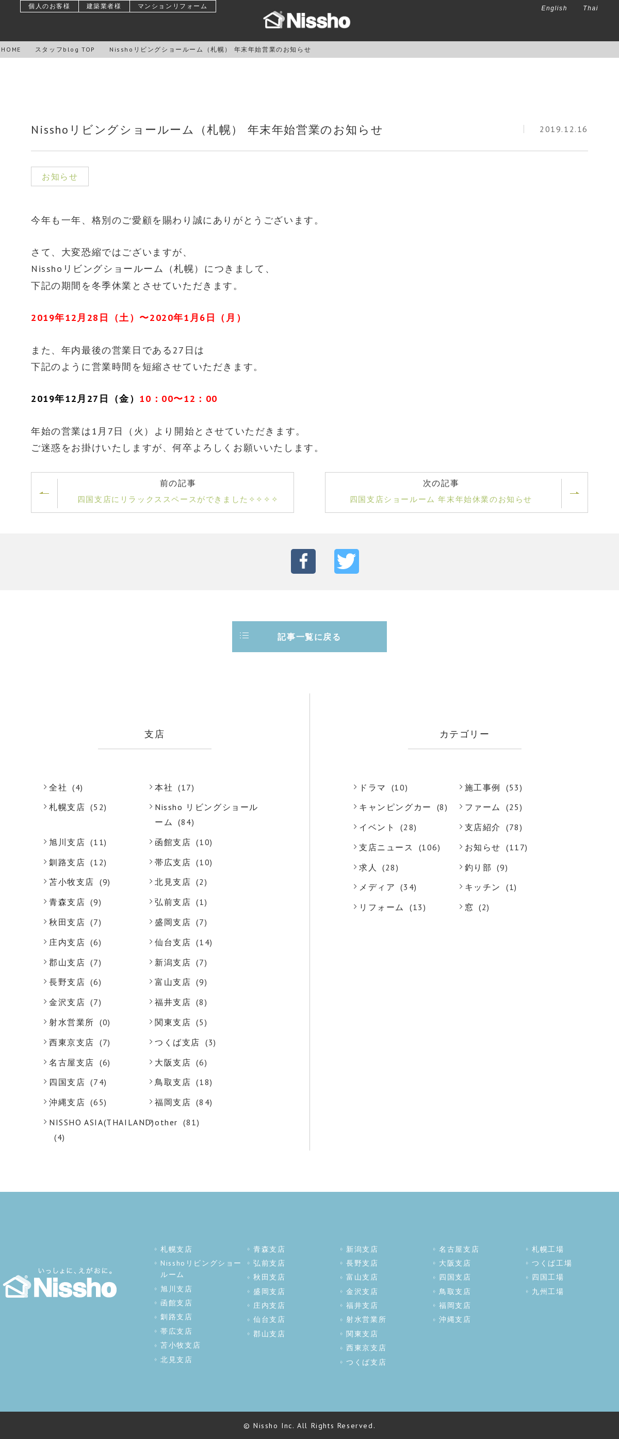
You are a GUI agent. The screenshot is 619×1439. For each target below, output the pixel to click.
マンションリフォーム (173, 6)
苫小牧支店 (71, 882)
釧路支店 (67, 862)
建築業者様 (104, 6)
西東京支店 (71, 1042)
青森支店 (67, 902)
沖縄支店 (67, 1102)
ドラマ (372, 787)
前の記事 (178, 492)
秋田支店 (67, 922)
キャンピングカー (395, 807)
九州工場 (548, 1291)
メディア (377, 887)
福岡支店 (173, 1102)
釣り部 (478, 867)
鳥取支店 (173, 1082)
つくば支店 (177, 1042)
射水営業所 (71, 1022)
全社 (58, 787)
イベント (377, 827)
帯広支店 (173, 862)
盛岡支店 (173, 922)
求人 (368, 867)
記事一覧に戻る (309, 637)
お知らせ (483, 847)
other (166, 1122)
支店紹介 (483, 827)
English (554, 8)
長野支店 (67, 982)
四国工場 (548, 1276)
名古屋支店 (71, 1062)
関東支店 (173, 1022)
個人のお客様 (49, 6)
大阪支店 (173, 1062)
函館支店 (173, 842)
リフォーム (381, 907)
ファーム (483, 807)
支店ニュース (386, 847)
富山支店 (173, 982)
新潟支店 (173, 962)
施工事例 (483, 787)
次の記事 (441, 492)
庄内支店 (67, 942)
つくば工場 (552, 1262)
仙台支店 (173, 942)
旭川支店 (67, 842)
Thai (590, 8)
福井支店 (173, 1002)
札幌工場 (548, 1248)
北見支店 (173, 882)
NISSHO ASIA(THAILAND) (102, 1122)
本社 (164, 787)
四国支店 (67, 1082)
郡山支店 (67, 962)
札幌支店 (67, 807)
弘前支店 (173, 902)
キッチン (483, 887)
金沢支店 (67, 1002)
